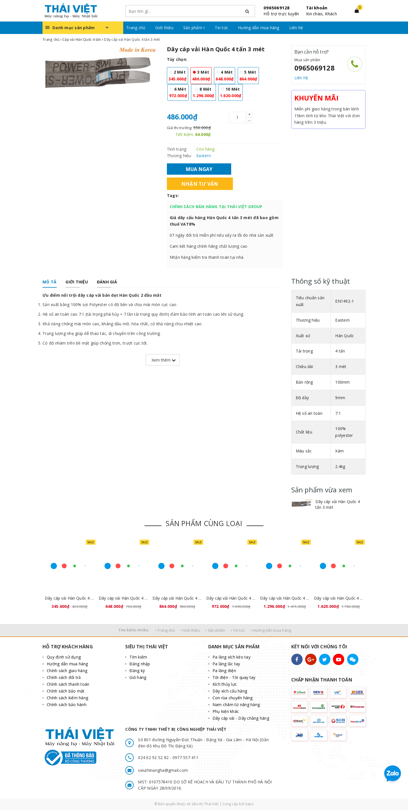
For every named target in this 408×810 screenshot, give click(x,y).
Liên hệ (296, 27)
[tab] (49, 282)
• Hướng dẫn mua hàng (270, 630)
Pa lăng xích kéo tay (231, 657)
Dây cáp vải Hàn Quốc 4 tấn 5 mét (177, 598)
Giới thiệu (164, 27)
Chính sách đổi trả (64, 677)
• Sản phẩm (215, 630)
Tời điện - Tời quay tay (234, 677)
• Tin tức (238, 630)
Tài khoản (316, 7)
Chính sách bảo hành (66, 704)
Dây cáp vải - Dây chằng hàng (240, 718)
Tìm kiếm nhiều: (134, 629)
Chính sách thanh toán (68, 684)
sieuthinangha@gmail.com (163, 770)
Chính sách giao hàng (67, 670)
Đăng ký (137, 670)
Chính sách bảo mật (66, 691)
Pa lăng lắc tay (226, 663)
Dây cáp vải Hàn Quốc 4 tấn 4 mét (123, 598)
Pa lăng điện (224, 670)
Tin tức (221, 27)
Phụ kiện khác (225, 711)
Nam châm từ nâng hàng (236, 704)
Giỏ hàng (137, 677)
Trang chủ (135, 27)
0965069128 (277, 7)
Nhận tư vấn (199, 183)
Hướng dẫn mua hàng (258, 27)
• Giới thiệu (190, 630)
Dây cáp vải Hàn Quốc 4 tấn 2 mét (69, 598)
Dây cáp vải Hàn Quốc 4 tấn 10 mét (338, 598)
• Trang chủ (165, 630)
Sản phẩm (194, 27)
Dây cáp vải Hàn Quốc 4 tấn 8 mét (284, 598)
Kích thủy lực (224, 684)
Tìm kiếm (138, 657)
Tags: (173, 195)
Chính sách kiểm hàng (67, 697)
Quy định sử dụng (64, 657)
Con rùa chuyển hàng (232, 697)
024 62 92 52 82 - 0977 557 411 (168, 757)
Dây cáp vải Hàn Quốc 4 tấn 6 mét (231, 598)
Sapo (249, 804)
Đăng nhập (139, 663)
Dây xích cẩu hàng (229, 691)
